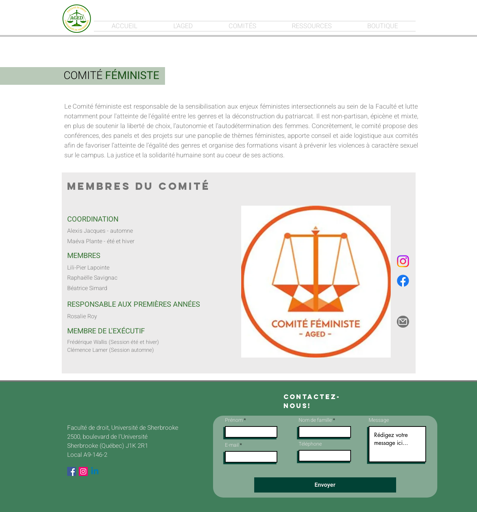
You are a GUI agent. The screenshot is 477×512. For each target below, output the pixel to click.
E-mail (232, 445)
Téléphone (310, 444)
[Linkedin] (94, 471)
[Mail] (403, 322)
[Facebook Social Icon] (71, 471)
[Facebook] (403, 281)
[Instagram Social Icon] (83, 471)
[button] (316, 282)
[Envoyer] (325, 485)
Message (379, 420)
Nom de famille (315, 420)
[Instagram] (403, 261)
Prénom (234, 420)
